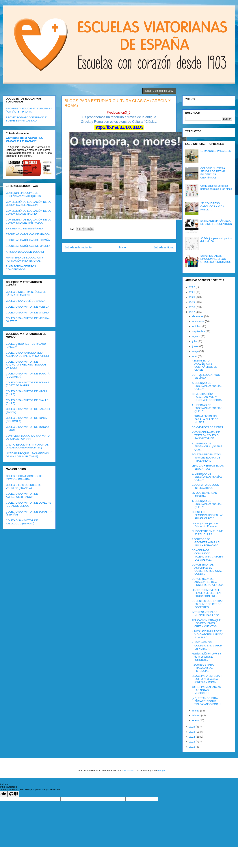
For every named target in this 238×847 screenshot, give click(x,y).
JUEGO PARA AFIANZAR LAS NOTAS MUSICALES (206, 690)
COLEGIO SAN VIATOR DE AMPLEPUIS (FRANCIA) (22, 495)
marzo (196, 710)
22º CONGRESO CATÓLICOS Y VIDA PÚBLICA (212, 206)
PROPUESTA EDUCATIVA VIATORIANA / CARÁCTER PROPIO (29, 110)
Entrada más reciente (78, 247)
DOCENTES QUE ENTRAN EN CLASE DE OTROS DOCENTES (207, 604)
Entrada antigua (163, 247)
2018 (192, 307)
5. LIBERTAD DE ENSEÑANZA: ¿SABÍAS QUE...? (207, 386)
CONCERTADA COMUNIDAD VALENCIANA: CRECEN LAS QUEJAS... (207, 555)
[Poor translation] (13, 794)
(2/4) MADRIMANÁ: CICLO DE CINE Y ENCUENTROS (216, 222)
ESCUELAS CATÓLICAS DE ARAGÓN (28, 234)
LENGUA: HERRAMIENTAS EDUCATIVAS (208, 467)
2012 (192, 746)
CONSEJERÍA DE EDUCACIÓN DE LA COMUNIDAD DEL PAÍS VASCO (28, 221)
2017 (192, 312)
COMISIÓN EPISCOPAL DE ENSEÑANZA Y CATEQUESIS (23, 194)
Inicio (122, 247)
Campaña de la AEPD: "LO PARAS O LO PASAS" (24, 139)
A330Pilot (128, 770)
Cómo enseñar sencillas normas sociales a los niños (216, 187)
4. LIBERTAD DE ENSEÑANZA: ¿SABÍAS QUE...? (207, 408)
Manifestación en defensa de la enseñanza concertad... (206, 656)
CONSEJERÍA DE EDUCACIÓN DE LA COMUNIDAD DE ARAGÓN (28, 203)
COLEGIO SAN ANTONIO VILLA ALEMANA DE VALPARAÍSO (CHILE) (27, 354)
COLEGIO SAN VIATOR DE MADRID (27, 312)
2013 (192, 741)
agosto (196, 336)
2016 (192, 726)
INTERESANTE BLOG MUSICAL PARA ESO (205, 614)
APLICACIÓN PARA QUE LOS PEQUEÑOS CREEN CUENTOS (206, 623)
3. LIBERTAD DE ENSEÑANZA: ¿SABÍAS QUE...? (207, 446)
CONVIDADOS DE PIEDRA (207, 427)
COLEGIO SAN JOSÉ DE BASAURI (26, 300)
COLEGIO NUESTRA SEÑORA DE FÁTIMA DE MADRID (26, 293)
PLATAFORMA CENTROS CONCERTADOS (21, 268)
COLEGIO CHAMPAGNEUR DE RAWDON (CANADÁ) (24, 478)
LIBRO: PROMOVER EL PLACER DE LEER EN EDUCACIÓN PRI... (206, 593)
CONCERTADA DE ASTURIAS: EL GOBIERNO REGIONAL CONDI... (207, 569)
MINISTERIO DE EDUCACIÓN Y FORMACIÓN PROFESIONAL (25, 259)
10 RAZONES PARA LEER (215, 150)
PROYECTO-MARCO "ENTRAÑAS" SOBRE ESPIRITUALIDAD (26, 119)
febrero (196, 715)
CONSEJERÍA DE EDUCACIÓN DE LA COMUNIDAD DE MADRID (28, 212)
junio (195, 346)
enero (196, 720)
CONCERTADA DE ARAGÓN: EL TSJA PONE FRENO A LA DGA (208, 582)
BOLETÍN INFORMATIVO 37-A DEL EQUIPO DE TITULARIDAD (206, 457)
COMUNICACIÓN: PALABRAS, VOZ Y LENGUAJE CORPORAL (207, 397)
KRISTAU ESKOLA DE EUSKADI (25, 251)
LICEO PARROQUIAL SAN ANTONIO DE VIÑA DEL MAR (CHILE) (27, 455)
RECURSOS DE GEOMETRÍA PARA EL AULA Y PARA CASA (206, 542)
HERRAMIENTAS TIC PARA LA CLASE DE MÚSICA (205, 419)
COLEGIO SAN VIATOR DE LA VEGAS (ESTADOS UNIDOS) (28, 504)
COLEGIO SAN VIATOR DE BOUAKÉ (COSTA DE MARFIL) (27, 384)
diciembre (198, 316)
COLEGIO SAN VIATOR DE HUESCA (27, 306)
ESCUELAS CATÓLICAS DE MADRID (28, 245)
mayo (195, 351)
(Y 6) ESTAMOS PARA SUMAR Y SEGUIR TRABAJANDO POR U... (207, 701)
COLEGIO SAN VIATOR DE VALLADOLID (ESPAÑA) (22, 522)
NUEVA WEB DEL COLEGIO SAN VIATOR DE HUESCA (207, 645)
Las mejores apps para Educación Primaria (205, 525)
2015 (192, 731)
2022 (192, 287)
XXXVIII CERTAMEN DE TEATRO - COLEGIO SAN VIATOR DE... (206, 435)
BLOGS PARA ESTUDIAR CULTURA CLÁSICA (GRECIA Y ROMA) (207, 679)
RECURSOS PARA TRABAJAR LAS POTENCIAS (203, 667)
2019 (192, 301)
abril (195, 356)
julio (195, 341)
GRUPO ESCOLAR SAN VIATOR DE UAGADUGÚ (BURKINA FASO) (27, 446)
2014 (192, 736)
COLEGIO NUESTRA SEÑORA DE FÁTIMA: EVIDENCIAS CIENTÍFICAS (213, 173)
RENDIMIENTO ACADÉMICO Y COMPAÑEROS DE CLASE (204, 365)
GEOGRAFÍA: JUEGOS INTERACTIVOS (205, 486)
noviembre (198, 321)
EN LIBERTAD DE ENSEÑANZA (24, 228)
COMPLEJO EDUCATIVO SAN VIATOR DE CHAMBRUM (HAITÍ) (28, 437)
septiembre (199, 331)
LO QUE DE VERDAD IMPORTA (204, 494)
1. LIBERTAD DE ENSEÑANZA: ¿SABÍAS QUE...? (207, 504)
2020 (192, 297)
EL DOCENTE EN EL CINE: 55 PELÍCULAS (208, 533)
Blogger (161, 770)
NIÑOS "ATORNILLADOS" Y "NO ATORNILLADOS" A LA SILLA (207, 634)
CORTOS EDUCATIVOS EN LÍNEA (206, 376)
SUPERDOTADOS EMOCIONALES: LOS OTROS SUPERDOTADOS (216, 258)
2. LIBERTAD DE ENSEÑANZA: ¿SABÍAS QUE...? (207, 476)
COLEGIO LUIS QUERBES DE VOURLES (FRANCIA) (24, 487)
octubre (197, 326)
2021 (192, 292)
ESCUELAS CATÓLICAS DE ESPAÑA (28, 240)
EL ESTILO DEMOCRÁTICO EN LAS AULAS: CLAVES (208, 515)
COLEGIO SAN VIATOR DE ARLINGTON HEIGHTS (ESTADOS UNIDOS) (26, 364)
